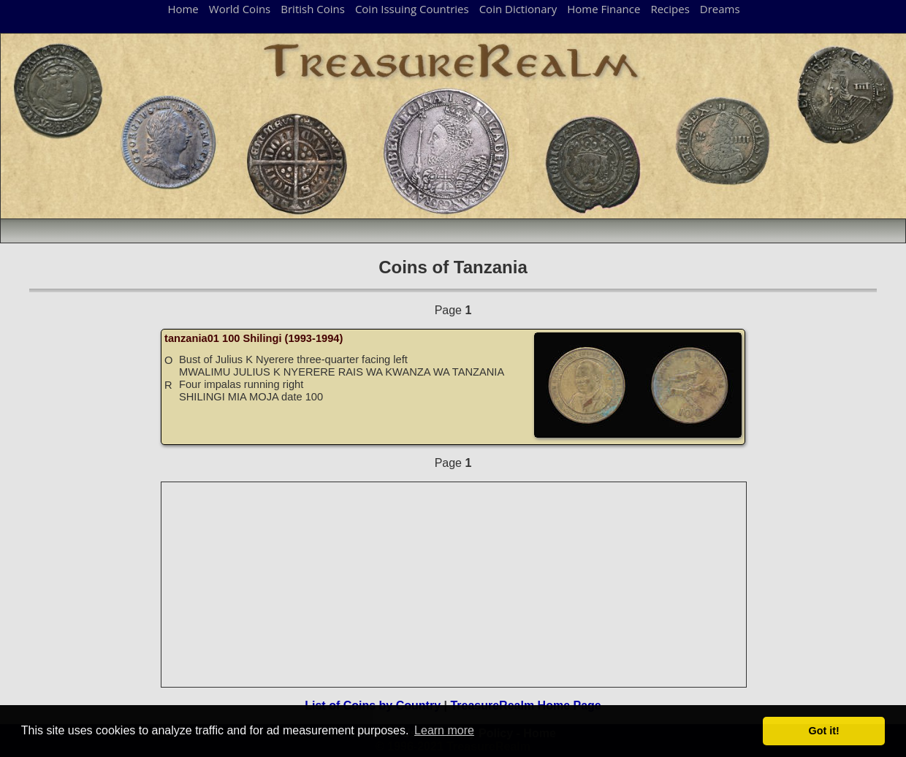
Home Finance (603, 8)
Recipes (669, 8)
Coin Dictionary (518, 8)
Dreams (720, 8)
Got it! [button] (824, 731)
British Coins (313, 8)
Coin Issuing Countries (412, 8)
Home (182, 8)
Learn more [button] (444, 730)
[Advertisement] (454, 584)
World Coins (239, 8)
